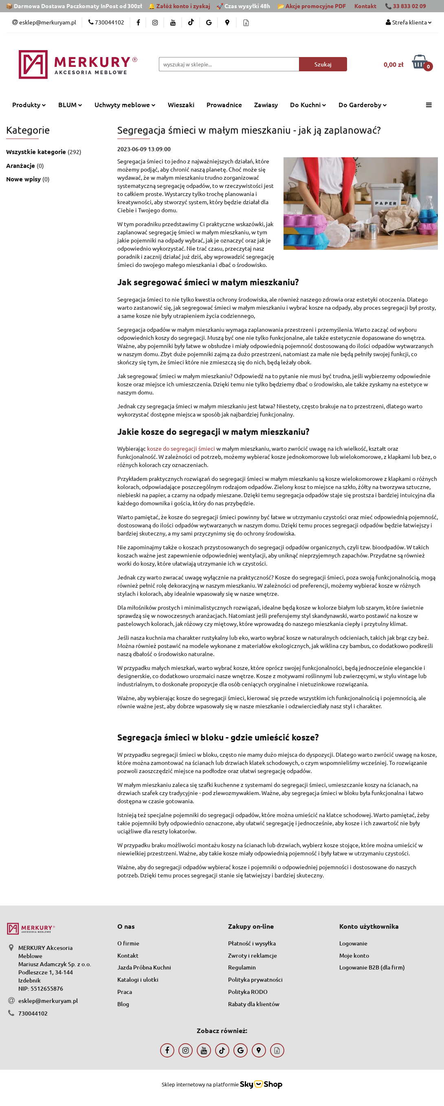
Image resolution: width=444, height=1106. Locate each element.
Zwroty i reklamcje (252, 955)
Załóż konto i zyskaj (183, 5)
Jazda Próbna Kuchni (144, 967)
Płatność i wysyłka (252, 943)
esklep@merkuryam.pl (48, 1001)
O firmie (128, 943)
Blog (123, 1004)
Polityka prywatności (255, 979)
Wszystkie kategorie (37, 152)
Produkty (29, 104)
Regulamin (242, 967)
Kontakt (365, 5)
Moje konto (354, 955)
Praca (124, 992)
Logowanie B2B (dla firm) (372, 967)
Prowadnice (224, 104)
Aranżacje (21, 165)
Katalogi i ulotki (137, 979)
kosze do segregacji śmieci (181, 448)
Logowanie (353, 943)
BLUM (70, 104)
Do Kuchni (308, 104)
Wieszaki (181, 104)
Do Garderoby (362, 104)
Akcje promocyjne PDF (316, 5)
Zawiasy (266, 104)
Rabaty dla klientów (253, 1004)
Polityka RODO (248, 992)
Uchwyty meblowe (125, 104)
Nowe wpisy (24, 179)
